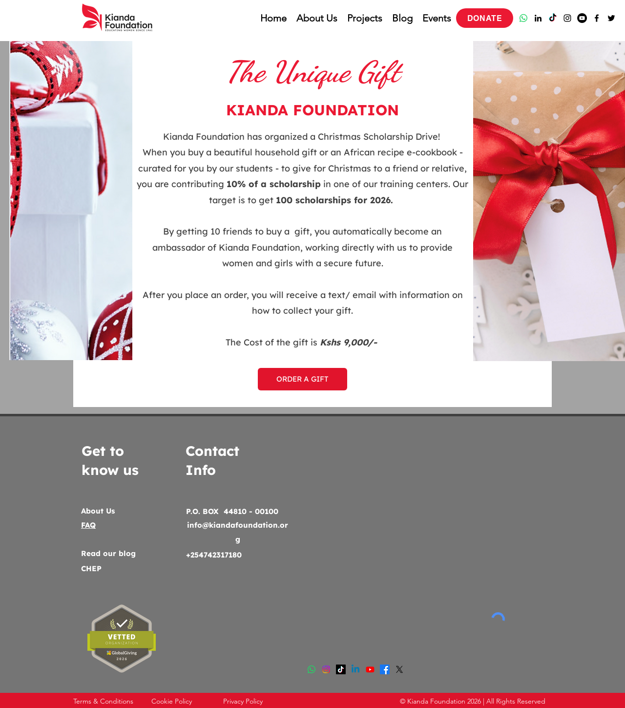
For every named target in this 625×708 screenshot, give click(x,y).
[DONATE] (484, 18)
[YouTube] (582, 18)
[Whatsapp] (523, 18)
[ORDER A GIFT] (302, 379)
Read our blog (108, 553)
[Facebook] (597, 18)
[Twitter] (611, 18)
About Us (98, 510)
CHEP (91, 568)
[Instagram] (567, 18)
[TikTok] (553, 18)
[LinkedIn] (538, 18)
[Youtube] (370, 669)
